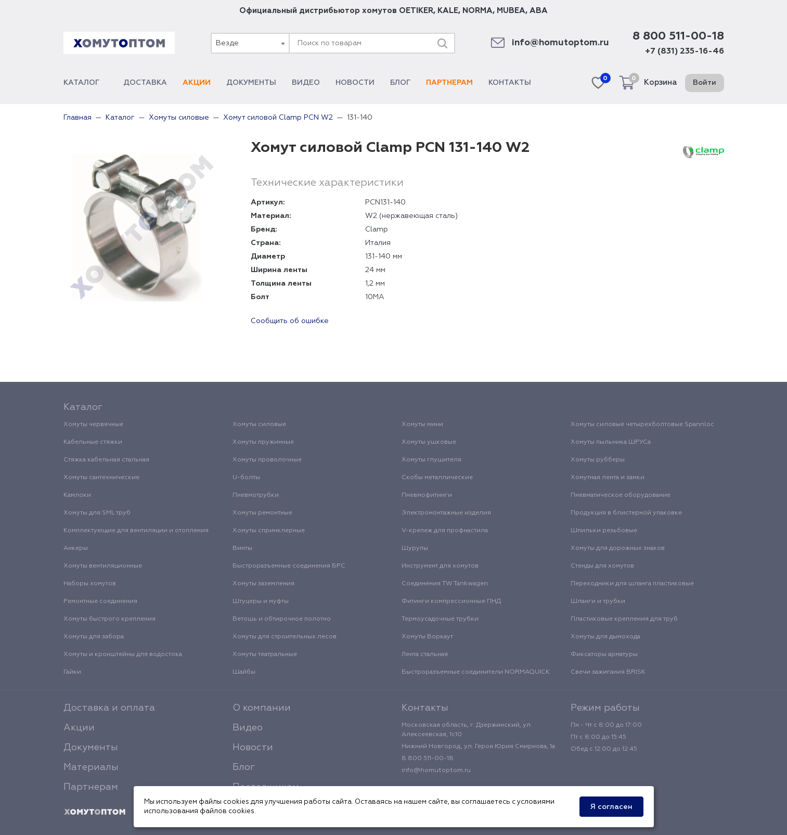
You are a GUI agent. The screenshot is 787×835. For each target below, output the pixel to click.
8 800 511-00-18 (678, 36)
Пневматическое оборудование (620, 495)
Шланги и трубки (598, 601)
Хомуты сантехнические (101, 477)
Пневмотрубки (256, 495)
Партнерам (449, 82)
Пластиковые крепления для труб (624, 619)
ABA (539, 11)
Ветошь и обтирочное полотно (282, 619)
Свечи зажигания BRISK (608, 672)
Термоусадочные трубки (440, 619)
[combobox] (250, 43)
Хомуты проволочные (267, 460)
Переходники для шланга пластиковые (632, 584)
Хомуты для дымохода (605, 637)
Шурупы (415, 548)
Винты (242, 548)
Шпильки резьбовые (604, 531)
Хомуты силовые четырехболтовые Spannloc (642, 424)
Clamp (376, 229)
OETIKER (416, 11)
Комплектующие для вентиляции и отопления (136, 531)
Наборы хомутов (89, 584)
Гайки (72, 672)
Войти (704, 82)
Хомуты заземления (263, 584)
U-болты (246, 477)
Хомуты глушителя (431, 460)
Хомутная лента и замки (607, 477)
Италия (378, 243)
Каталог (85, 82)
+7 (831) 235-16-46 (684, 51)
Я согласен (611, 807)
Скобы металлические (437, 477)
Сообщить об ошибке (290, 321)
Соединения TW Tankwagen (445, 584)
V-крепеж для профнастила (445, 531)
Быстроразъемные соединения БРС (289, 566)
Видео (306, 82)
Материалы (91, 767)
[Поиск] (442, 43)
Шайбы (244, 672)
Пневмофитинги (427, 495)
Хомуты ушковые (429, 442)
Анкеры (75, 548)
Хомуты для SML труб (97, 513)
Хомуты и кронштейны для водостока (122, 654)
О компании (262, 708)
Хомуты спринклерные (269, 531)
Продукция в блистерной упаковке (626, 513)
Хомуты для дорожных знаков (618, 548)
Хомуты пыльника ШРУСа (611, 442)
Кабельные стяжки (92, 442)
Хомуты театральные (265, 654)
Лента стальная (425, 654)
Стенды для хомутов (602, 566)
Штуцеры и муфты (261, 601)
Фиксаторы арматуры (604, 654)
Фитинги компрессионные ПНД (451, 601)
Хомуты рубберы (598, 460)
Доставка (145, 82)
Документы (251, 82)
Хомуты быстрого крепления (109, 619)
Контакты (509, 82)
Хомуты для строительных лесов (285, 637)
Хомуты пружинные (263, 442)
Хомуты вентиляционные (102, 566)
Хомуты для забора (93, 637)
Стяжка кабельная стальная (106, 460)
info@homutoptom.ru (560, 42)
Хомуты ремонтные (262, 513)
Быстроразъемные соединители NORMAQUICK (476, 672)
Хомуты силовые (259, 424)
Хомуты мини (422, 424)
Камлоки (77, 495)
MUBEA (511, 11)
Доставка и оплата (109, 708)
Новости (355, 82)
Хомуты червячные (93, 424)
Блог (400, 82)
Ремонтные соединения (100, 601)
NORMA (477, 11)
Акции (197, 82)
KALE (447, 11)
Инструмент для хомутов (440, 566)
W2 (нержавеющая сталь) (411, 216)
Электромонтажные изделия (446, 513)
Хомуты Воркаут (427, 637)
